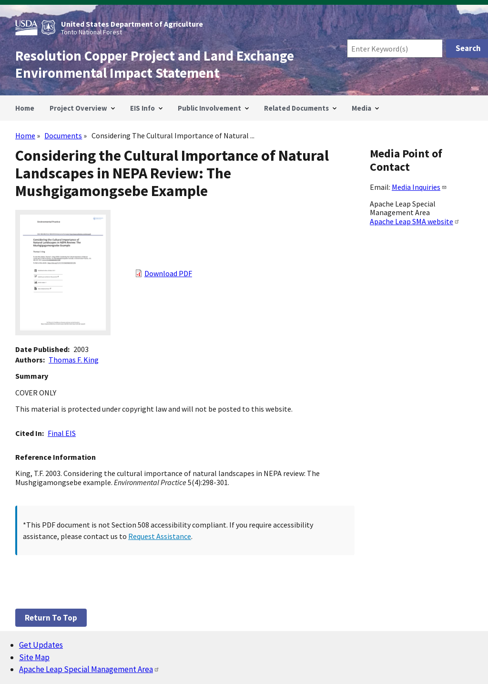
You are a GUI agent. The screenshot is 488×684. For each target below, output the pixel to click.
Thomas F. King (74, 359)
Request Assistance (159, 536)
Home (25, 135)
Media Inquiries (419, 187)
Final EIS (62, 433)
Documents (63, 135)
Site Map (34, 657)
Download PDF (168, 273)
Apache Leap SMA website (415, 221)
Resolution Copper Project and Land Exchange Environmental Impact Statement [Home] (154, 64)
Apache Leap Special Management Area (89, 669)
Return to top (51, 617)
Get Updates (41, 645)
